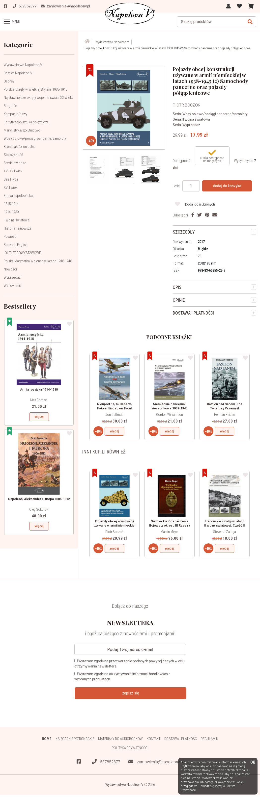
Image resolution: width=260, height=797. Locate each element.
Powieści (10, 236)
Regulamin (209, 739)
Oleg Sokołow (39, 509)
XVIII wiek (11, 187)
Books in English (16, 244)
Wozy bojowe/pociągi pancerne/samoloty (35, 138)
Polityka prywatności (130, 748)
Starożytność (13, 155)
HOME (47, 739)
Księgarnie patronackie (75, 739)
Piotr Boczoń (114, 532)
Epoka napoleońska (18, 195)
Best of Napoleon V (18, 73)
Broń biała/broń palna (19, 146)
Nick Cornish (39, 400)
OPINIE (179, 300)
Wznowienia (13, 285)
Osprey (9, 81)
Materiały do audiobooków (120, 739)
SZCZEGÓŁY (184, 232)
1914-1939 (11, 212)
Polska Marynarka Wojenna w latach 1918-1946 (38, 261)
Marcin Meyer (169, 532)
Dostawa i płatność (180, 739)
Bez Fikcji (11, 179)
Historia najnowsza (17, 228)
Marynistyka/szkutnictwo (22, 130)
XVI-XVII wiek (13, 171)
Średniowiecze (15, 163)
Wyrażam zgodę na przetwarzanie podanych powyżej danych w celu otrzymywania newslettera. (129, 663)
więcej (39, 417)
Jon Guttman (114, 415)
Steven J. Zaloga (224, 532)
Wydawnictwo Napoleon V (23, 65)
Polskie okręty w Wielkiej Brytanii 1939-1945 (35, 89)
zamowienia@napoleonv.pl (156, 761)
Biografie (10, 106)
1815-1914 (11, 204)
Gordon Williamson (169, 415)
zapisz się (130, 693)
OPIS (177, 287)
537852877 (106, 761)
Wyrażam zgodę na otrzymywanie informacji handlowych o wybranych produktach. (122, 676)
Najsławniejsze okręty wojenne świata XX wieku (39, 97)
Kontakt (153, 739)
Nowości (10, 269)
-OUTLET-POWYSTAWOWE (22, 253)
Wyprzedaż (12, 277)
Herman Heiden (224, 415)
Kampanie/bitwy (15, 114)
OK (252, 762)
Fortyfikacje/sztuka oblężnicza (26, 122)
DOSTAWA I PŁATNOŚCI (193, 313)
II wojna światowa (16, 220)
